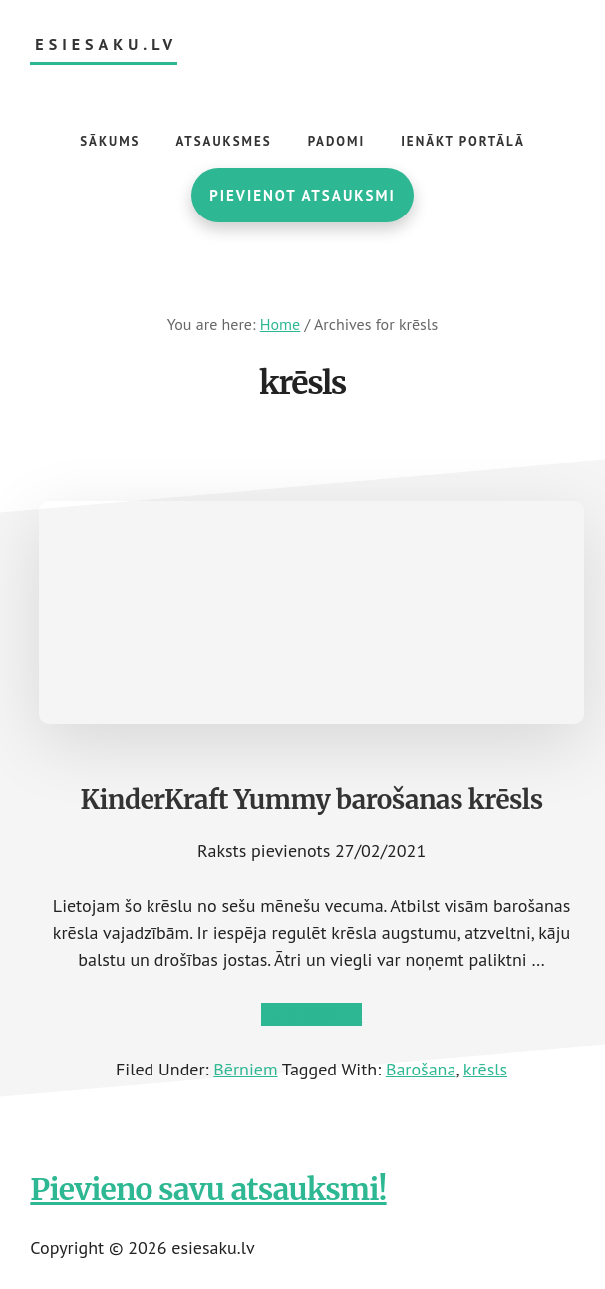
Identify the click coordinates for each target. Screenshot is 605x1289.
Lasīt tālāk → (311, 1014)
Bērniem (245, 1069)
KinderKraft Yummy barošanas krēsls (312, 799)
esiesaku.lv (106, 44)
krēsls (485, 1069)
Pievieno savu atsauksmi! (208, 1189)
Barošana (421, 1069)
